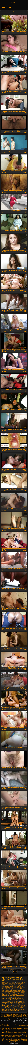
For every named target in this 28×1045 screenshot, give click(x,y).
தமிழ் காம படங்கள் (5, 1040)
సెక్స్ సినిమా (25, 1034)
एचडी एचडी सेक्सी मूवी (20, 982)
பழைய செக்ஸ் (6, 1025)
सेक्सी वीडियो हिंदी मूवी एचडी (7, 999)
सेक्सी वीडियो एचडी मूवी (6, 997)
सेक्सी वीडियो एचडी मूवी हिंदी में (18, 997)
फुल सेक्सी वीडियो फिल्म (16, 1038)
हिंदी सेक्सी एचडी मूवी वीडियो (14, 1006)
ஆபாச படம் (10, 1031)
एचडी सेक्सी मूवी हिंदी (13, 983)
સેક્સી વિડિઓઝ (19, 1029)
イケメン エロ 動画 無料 (17, 1016)
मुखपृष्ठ (3, 7)
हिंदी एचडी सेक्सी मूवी (13, 1002)
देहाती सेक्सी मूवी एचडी (18, 985)
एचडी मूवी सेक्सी (5, 983)
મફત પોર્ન (20, 1040)
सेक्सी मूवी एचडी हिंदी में (20, 993)
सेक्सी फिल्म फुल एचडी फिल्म (18, 989)
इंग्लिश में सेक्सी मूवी (23, 1035)
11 (23, 970)
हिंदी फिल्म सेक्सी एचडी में (12, 1004)
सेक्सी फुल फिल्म (17, 1035)
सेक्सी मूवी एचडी (17, 991)
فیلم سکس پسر (3, 1014)
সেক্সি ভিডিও (6, 1032)
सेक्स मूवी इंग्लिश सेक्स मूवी (17, 1024)
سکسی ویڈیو (16, 1031)
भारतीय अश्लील (19, 1034)
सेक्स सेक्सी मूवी (16, 1042)
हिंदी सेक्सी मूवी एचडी (13, 1009)
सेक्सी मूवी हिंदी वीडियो (4, 1035)
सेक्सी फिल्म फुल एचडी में (7, 990)
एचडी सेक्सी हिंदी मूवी (9, 985)
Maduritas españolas (18, 1014)
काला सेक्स (13, 1029)
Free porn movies (9, 1024)
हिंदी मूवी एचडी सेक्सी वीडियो (7, 1005)
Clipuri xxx (10, 1016)
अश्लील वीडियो (8, 1038)
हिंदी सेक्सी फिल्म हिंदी (24, 1038)
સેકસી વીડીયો (19, 1028)
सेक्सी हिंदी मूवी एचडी (15, 1001)
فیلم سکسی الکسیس (14, 1025)
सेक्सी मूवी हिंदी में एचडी (8, 995)
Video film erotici (4, 1016)
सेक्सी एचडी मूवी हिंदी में (19, 986)
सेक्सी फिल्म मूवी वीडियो (13, 1032)
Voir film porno (12, 1015)
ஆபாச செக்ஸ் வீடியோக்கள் (10, 1028)
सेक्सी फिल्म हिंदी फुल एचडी (7, 991)
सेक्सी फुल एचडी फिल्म (16, 1039)
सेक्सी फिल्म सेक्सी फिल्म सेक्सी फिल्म (15, 1027)
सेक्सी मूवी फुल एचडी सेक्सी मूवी (8, 994)
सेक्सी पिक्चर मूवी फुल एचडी (16, 987)
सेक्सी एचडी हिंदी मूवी (6, 987)
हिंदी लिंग (4, 1038)
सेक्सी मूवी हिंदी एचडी (13, 2)
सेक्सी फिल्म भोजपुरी (3, 1031)
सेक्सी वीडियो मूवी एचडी (6, 998)
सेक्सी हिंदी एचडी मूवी (6, 1001)
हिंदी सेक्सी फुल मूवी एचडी (14, 1008)
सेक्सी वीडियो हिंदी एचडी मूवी (17, 998)
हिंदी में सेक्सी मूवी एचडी (18, 1005)
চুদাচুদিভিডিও (21, 1031)
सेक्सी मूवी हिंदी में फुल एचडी (18, 995)
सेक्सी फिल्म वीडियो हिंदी (14, 1040)
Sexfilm (16, 1015)
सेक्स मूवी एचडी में (10, 986)
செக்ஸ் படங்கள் (5, 1039)
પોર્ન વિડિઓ (21, 1025)
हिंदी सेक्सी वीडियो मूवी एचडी (13, 1010)
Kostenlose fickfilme (5, 1015)
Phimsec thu (25, 1014)
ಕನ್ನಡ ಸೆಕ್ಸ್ (3, 1024)
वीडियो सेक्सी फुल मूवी (5, 1036)
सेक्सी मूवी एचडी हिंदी (11, 993)
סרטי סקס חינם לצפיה (22, 1015)
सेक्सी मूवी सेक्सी (18, 1036)
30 (13, 971)
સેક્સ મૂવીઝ (24, 1029)
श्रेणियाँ (10, 7)
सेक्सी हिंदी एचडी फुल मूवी (19, 999)
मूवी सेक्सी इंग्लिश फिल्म (7, 1029)
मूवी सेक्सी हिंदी (11, 1035)
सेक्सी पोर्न (10, 1039)
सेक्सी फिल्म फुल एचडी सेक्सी (18, 990)
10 (21, 970)
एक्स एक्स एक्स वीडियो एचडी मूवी (8, 982)
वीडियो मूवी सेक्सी (12, 1036)
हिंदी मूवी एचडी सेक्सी (21, 1004)
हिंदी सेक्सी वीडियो (21, 1032)
